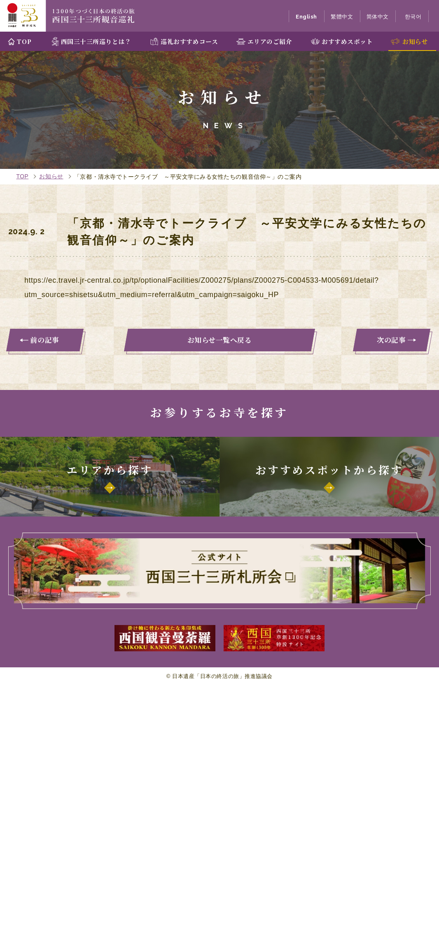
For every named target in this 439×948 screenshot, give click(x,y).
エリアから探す (110, 469)
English (306, 17)
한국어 (413, 17)
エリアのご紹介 (270, 41)
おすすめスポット (347, 41)
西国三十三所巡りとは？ (96, 41)
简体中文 (378, 17)
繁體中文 (342, 17)
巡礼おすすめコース (189, 41)
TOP (24, 41)
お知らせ (415, 41)
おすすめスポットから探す (329, 469)
